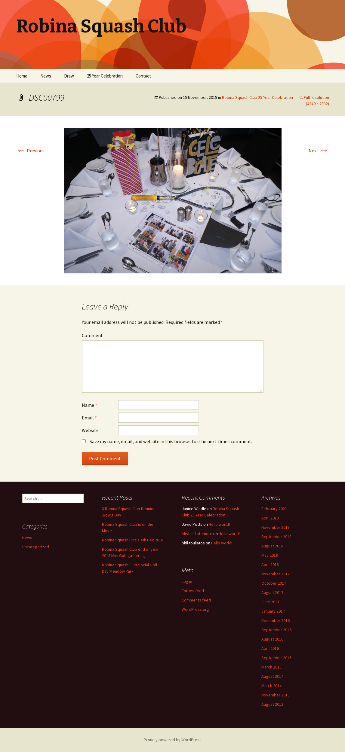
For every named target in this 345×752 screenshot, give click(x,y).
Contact (143, 76)
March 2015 (271, 667)
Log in (187, 581)
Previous (30, 151)
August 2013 (272, 704)
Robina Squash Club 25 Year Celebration (257, 97)
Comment (92, 335)
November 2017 (275, 574)
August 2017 (272, 592)
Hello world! (219, 524)
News (45, 76)
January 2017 (273, 611)
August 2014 (272, 676)
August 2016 (272, 639)
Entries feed (193, 590)
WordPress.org (195, 609)
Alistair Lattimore (197, 533)
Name (89, 405)
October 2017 (273, 583)
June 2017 (270, 601)
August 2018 (272, 546)
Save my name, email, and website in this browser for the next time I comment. (171, 441)
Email (89, 418)
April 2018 (270, 564)
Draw (69, 76)
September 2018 (276, 536)
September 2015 (276, 657)
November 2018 (275, 527)
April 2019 (270, 518)
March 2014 (271, 685)
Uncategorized (35, 547)
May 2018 (269, 555)
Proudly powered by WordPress (173, 739)
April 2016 (270, 648)
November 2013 (275, 695)
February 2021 (274, 508)
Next (319, 151)
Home (21, 76)
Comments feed (196, 600)
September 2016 (276, 629)
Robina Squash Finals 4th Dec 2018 (132, 540)
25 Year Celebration (105, 76)
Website (90, 430)
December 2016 (275, 620)
